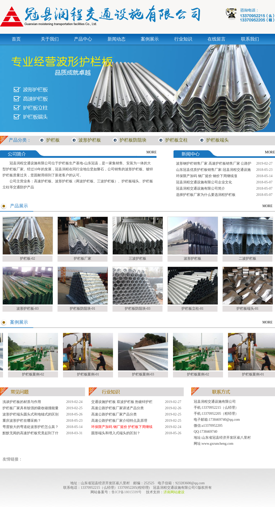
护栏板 (53, 140)
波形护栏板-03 (27, 308)
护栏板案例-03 (144, 374)
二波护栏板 (247, 258)
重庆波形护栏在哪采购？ (21, 420)
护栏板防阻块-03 (137, 308)
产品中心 (83, 39)
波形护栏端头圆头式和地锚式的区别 (30, 414)
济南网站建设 (174, 492)
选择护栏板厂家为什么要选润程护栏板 (206, 195)
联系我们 (250, 39)
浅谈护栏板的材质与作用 (21, 402)
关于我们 (50, 39)
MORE (151, 152)
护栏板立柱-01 (193, 308)
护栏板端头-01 (247, 308)
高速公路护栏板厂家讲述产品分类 (117, 408)
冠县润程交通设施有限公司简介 (200, 188)
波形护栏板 (89, 140)
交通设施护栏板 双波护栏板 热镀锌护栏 (121, 402)
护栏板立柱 (176, 140)
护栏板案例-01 (89, 374)
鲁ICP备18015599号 (127, 492)
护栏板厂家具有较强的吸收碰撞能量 (30, 408)
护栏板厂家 (82, 258)
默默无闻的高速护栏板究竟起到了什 (30, 433)
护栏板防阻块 (133, 140)
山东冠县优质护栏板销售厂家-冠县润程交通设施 (213, 170)
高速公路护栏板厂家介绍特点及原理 (119, 420)
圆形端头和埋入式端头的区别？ (115, 433)
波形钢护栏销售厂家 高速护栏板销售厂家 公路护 (213, 163)
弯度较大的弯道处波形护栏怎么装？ (30, 427)
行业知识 (183, 39)
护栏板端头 (217, 140)
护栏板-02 (27, 258)
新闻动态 (117, 39)
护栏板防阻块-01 (83, 308)
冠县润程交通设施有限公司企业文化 (204, 182)
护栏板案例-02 (34, 374)
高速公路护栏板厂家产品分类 (114, 414)
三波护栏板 (137, 258)
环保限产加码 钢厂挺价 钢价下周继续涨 (206, 176)
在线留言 (217, 39)
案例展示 (150, 39)
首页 (16, 39)
